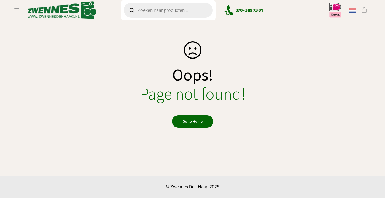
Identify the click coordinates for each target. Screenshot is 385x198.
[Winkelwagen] (364, 17)
